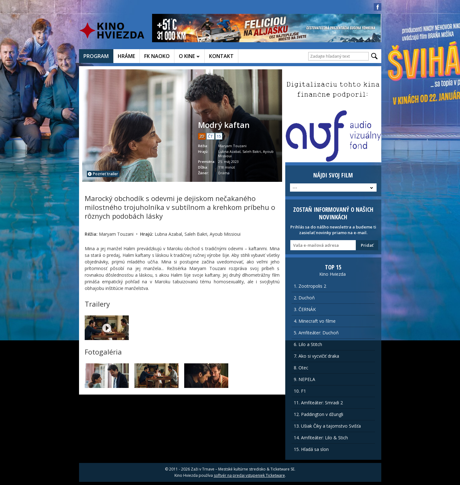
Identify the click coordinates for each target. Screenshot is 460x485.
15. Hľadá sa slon (311, 449)
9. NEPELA (304, 379)
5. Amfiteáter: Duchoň (316, 333)
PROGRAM (96, 56)
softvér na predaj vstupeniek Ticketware (249, 475)
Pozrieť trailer (103, 173)
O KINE (187, 56)
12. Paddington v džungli (318, 414)
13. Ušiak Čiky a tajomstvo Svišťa (327, 426)
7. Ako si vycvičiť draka (316, 356)
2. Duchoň (304, 298)
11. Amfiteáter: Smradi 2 (318, 403)
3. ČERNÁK (305, 309)
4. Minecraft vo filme (315, 321)
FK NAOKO (157, 56)
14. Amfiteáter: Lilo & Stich (321, 438)
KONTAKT (221, 56)
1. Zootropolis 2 (310, 286)
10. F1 (300, 391)
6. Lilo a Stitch (308, 344)
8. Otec (301, 368)
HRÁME (126, 56)
